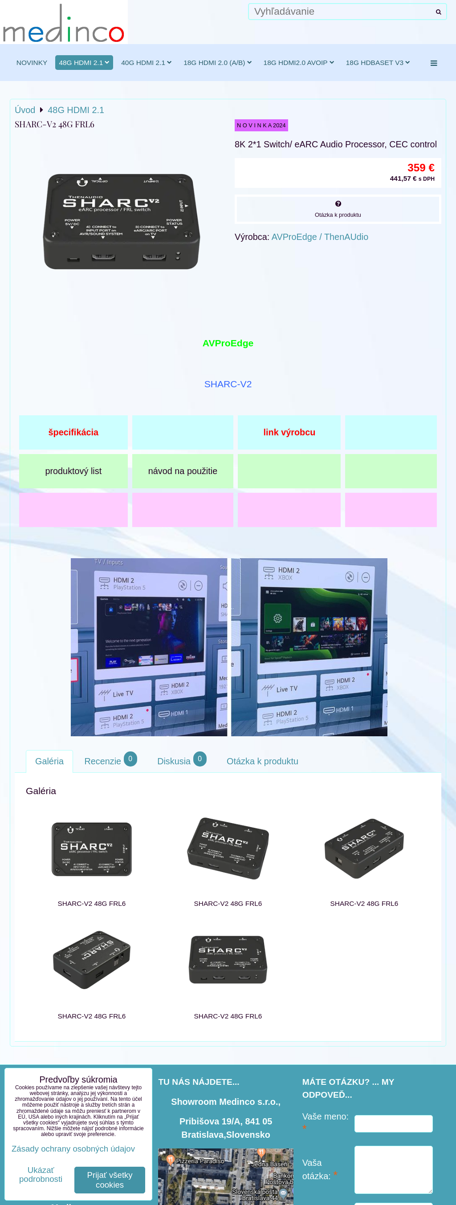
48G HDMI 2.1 (84, 62)
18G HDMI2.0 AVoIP (299, 62)
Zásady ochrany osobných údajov (73, 1148)
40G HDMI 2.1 (146, 62)
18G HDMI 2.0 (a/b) (217, 62)
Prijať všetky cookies (110, 1179)
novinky (32, 62)
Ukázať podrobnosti (40, 1175)
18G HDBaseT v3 (378, 62)
